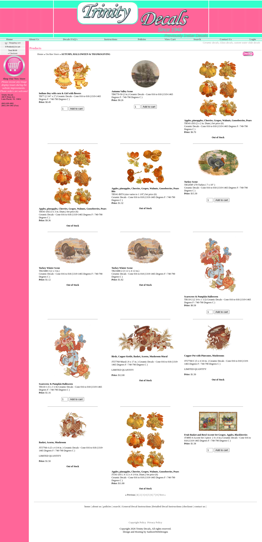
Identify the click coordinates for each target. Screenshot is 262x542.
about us (96, 506)
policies (107, 506)
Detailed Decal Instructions (167, 506)
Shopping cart (14, 43)
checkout (187, 506)
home (87, 506)
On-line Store (52, 54)
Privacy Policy (154, 522)
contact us (199, 506)
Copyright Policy (137, 522)
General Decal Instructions (136, 506)
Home (40, 54)
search (116, 506)
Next (161, 494)
